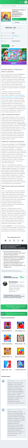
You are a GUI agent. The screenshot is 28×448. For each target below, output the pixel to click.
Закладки (16, 22)
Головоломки (15, 35)
